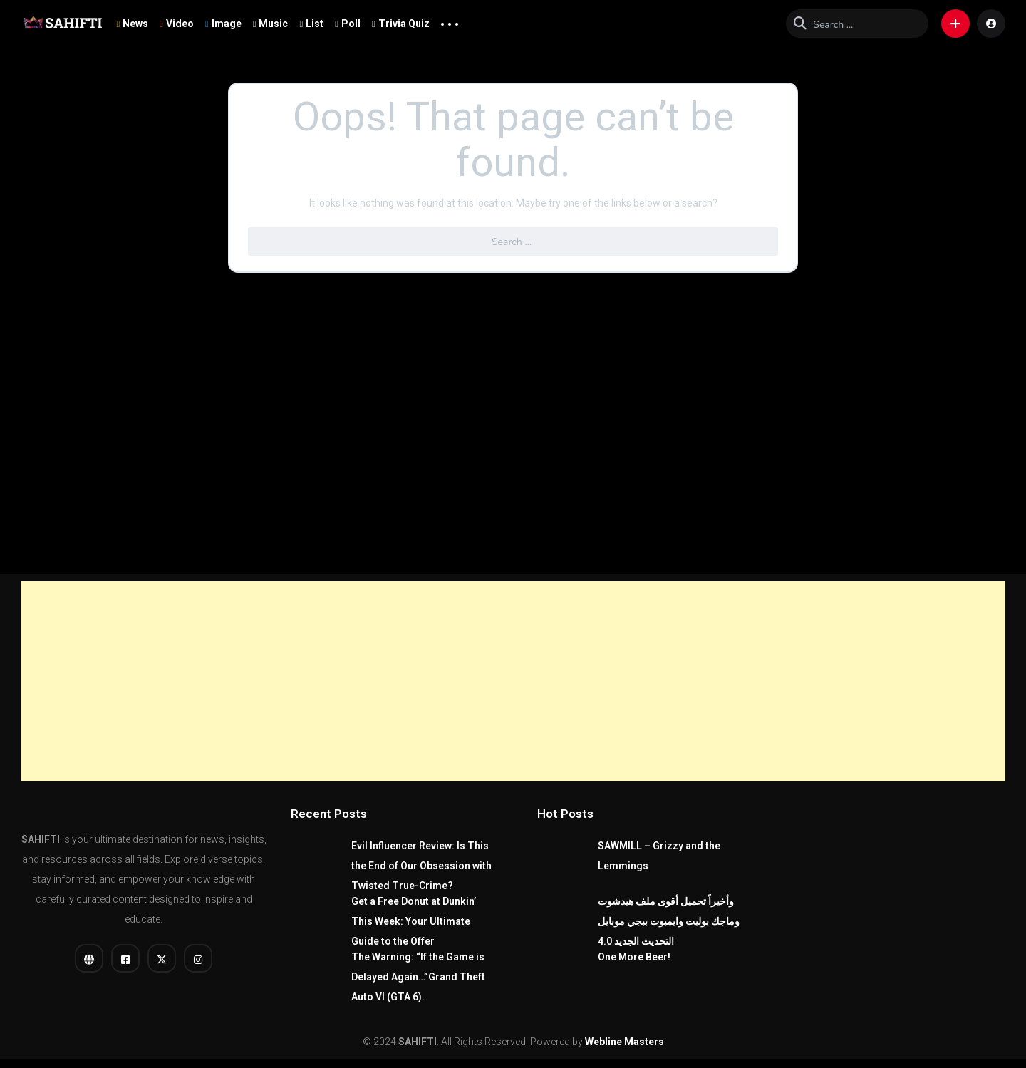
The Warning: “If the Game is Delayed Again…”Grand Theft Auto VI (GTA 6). (418, 976)
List (311, 23)
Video (177, 23)
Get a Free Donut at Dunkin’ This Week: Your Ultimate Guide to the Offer (413, 921)
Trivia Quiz (401, 23)
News (132, 23)
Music (271, 23)
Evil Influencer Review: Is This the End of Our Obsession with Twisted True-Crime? (421, 865)
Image (223, 23)
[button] (955, 23)
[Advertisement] (513, 681)
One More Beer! (634, 957)
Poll (348, 23)
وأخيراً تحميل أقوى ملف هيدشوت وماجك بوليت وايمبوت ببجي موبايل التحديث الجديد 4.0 (669, 921)
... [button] (449, 20)
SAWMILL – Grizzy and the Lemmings (659, 855)
